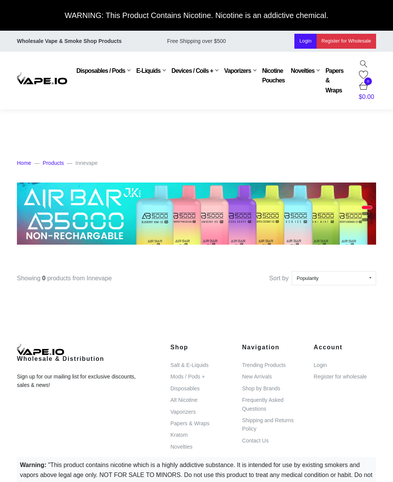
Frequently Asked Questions (263, 404)
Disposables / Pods (100, 70)
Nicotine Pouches (272, 75)
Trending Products (264, 365)
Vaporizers (236, 70)
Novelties (301, 70)
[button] (367, 207)
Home (24, 163)
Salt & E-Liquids (189, 365)
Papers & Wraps (334, 80)
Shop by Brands (261, 388)
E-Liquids (147, 70)
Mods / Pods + (187, 376)
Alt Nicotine (184, 400)
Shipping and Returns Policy (268, 424)
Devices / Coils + (191, 70)
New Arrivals (257, 376)
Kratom (179, 435)
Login (305, 41)
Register (346, 41)
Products (53, 163)
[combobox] (334, 278)
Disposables (185, 388)
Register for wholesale (340, 376)
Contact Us (255, 441)
